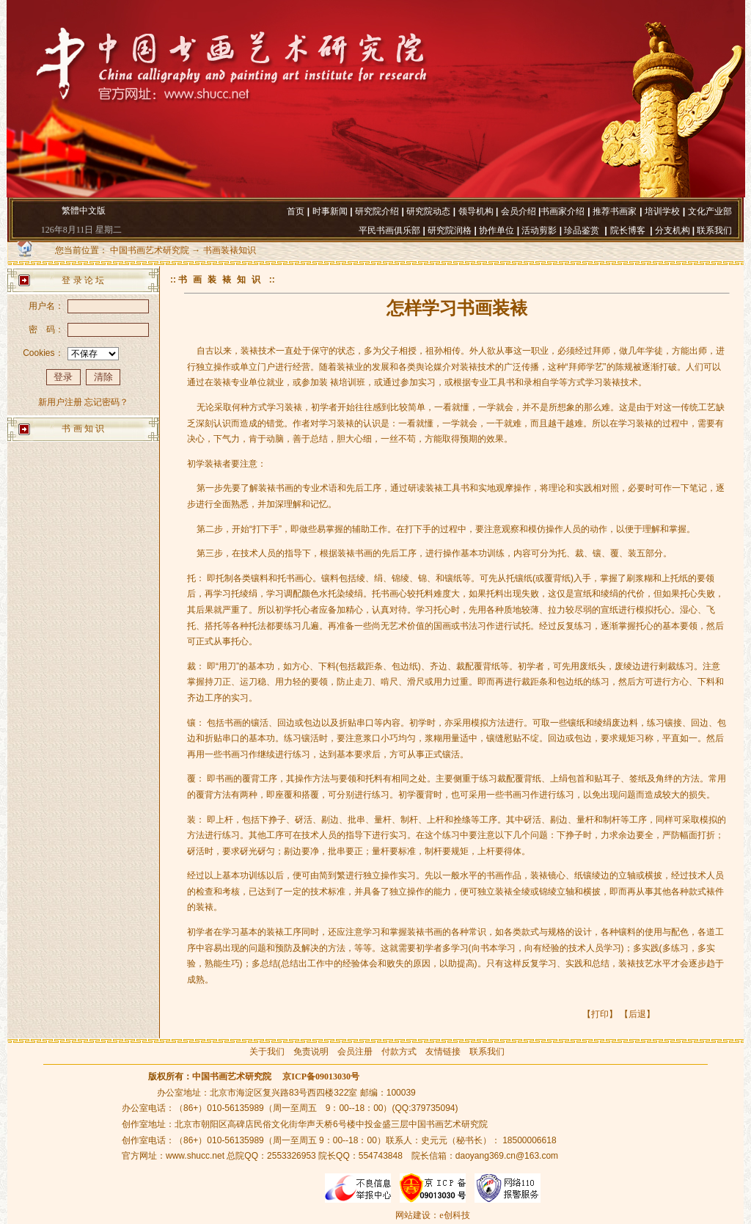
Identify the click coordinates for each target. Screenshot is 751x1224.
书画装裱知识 (229, 250)
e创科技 (454, 1215)
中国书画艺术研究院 (149, 250)
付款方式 (399, 1051)
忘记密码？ (106, 402)
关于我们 (267, 1051)
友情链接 (443, 1051)
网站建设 (413, 1215)
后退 (637, 1014)
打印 (600, 1014)
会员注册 (355, 1051)
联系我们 (487, 1051)
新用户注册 (60, 402)
